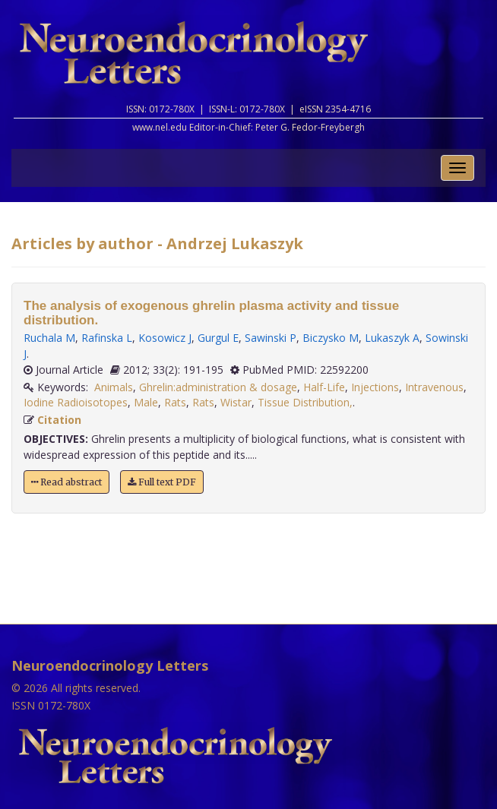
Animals (113, 387)
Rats (175, 402)
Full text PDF (162, 482)
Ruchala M (49, 337)
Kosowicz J (165, 337)
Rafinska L (106, 337)
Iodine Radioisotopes (76, 402)
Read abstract (66, 482)
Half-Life (324, 387)
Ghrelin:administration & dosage (218, 387)
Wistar (236, 402)
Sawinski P (270, 337)
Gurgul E (218, 337)
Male (146, 402)
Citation (59, 419)
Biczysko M (330, 337)
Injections (375, 387)
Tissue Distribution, (305, 402)
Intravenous (434, 387)
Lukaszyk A (392, 337)
